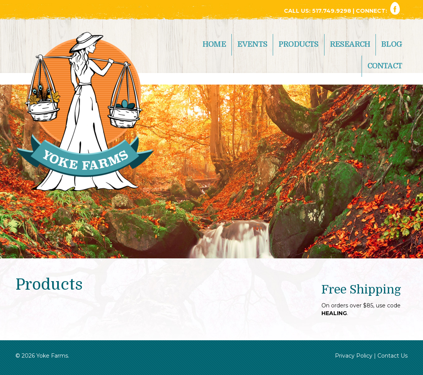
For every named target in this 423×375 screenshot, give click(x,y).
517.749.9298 (332, 10)
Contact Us (392, 355)
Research (350, 44)
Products (299, 44)
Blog (391, 44)
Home (214, 44)
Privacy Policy (353, 355)
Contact (384, 66)
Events (252, 44)
